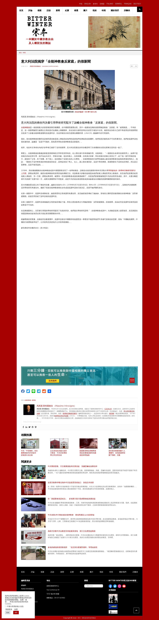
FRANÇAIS (127, 4)
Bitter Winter (40, 22)
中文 (80, 4)
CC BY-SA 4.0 (90, 112)
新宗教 (111, 413)
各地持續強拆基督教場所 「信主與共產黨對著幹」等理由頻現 (72, 547)
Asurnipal (79, 112)
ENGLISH (87, 4)
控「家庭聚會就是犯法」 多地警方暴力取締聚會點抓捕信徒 (72, 499)
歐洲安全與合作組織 (61, 416)
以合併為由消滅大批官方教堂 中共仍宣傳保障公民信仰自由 (58, 453)
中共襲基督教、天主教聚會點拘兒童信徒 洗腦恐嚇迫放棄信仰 (72, 466)
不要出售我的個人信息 (15, 606)
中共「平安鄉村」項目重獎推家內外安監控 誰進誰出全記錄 (29, 453)
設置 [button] (16, 609)
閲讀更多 (9, 609)
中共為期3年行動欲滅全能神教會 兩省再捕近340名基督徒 (71, 515)
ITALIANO (109, 4)
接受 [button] (16, 612)
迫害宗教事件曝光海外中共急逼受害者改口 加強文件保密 (71, 482)
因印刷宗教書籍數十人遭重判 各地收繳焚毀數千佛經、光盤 (117, 453)
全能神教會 (25, 127)
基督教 (34, 400)
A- (136, 66)
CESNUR (108, 409)
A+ (132, 66)
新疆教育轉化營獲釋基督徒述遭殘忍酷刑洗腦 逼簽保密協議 (89, 453)
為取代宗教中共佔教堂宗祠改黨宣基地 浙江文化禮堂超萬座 (72, 531)
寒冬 (79, 618)
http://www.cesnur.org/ (32, 422)
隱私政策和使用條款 (89, 618)
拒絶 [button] (7, 612)
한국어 (95, 4)
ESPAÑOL (118, 4)
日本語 (102, 4)
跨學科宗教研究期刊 (70, 413)
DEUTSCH (137, 4)
